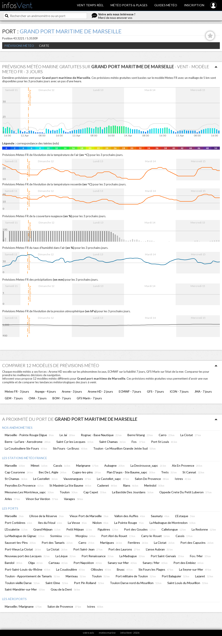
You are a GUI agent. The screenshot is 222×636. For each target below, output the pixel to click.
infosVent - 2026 (129, 632)
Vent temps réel (90, 5)
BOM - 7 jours (61, 398)
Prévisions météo (19, 45)
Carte (44, 45)
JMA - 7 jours (203, 391)
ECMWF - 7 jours (130, 391)
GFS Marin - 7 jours (89, 398)
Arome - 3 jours (72, 391)
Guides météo (165, 5)
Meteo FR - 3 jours (17, 391)
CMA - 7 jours (38, 398)
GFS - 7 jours (155, 391)
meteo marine (107, 632)
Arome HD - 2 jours (100, 391)
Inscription (194, 5)
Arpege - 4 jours (45, 391)
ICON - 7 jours (179, 391)
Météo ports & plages (129, 5)
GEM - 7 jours (14, 398)
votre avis (88, 632)
